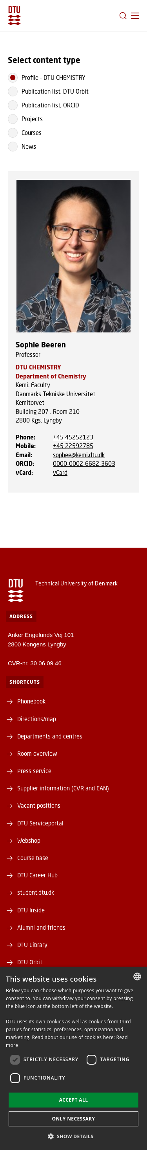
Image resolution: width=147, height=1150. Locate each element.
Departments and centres (49, 736)
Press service (34, 770)
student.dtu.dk (35, 892)
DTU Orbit (29, 961)
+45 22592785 (73, 445)
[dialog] (73, 1058)
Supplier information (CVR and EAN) (63, 788)
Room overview (37, 753)
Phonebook (31, 701)
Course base (32, 857)
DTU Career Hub (37, 875)
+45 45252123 (73, 437)
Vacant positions (38, 805)
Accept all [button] (73, 1099)
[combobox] (137, 976)
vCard (60, 472)
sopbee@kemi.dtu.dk (79, 454)
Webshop (28, 840)
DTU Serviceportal (40, 823)
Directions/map (36, 718)
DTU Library (32, 944)
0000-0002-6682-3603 (84, 463)
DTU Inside (31, 910)
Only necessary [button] (73, 1118)
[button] (135, 16)
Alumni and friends (41, 927)
